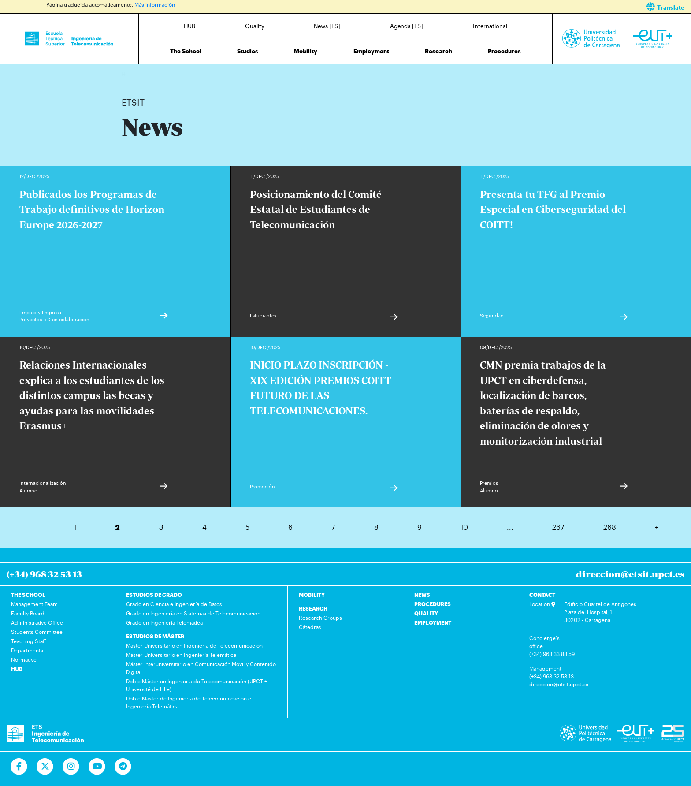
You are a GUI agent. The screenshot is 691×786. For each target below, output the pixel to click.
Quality (254, 26)
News (146, 74)
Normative (24, 659)
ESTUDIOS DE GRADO (154, 595)
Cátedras (310, 627)
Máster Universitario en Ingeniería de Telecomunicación (194, 645)
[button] (521, 6)
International (490, 26)
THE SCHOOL (28, 595)
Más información (154, 4)
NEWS (422, 595)
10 (464, 527)
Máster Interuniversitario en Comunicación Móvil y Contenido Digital (201, 668)
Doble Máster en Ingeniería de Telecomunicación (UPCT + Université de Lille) (196, 685)
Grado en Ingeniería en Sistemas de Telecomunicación (193, 613)
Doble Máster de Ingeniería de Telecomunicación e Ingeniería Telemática (188, 702)
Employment (371, 51)
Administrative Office (37, 622)
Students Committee (37, 632)
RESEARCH (313, 608)
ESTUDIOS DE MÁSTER (155, 636)
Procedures (504, 51)
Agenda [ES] (406, 26)
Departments (27, 650)
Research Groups (320, 618)
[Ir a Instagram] (71, 766)
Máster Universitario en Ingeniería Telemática (181, 655)
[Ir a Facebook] (19, 766)
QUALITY (426, 613)
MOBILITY (312, 595)
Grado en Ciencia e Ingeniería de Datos (174, 604)
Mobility (305, 51)
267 (558, 527)
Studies (247, 51)
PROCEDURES (432, 604)
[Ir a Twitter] (45, 766)
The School (185, 51)
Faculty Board (28, 613)
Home (129, 74)
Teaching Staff (28, 641)
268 (609, 527)
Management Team (34, 604)
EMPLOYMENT (432, 622)
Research (438, 51)
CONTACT (542, 595)
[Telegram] (123, 766)
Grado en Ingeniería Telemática (164, 622)
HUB (189, 26)
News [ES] (327, 26)
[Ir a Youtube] (97, 766)
